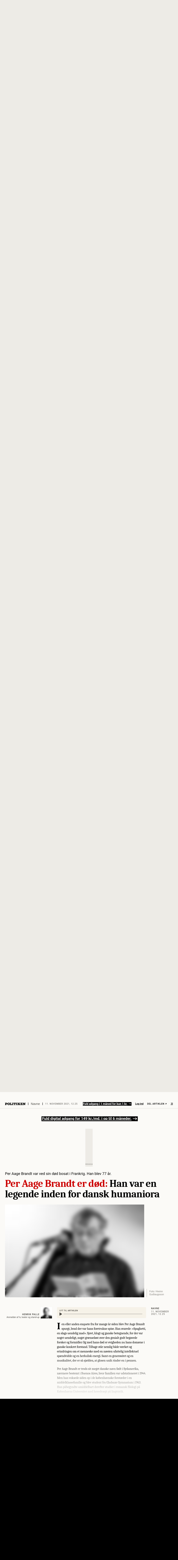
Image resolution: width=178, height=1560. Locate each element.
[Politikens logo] (15, 1104)
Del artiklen (157, 1104)
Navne (35, 1104)
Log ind (139, 1103)
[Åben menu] (171, 1104)
